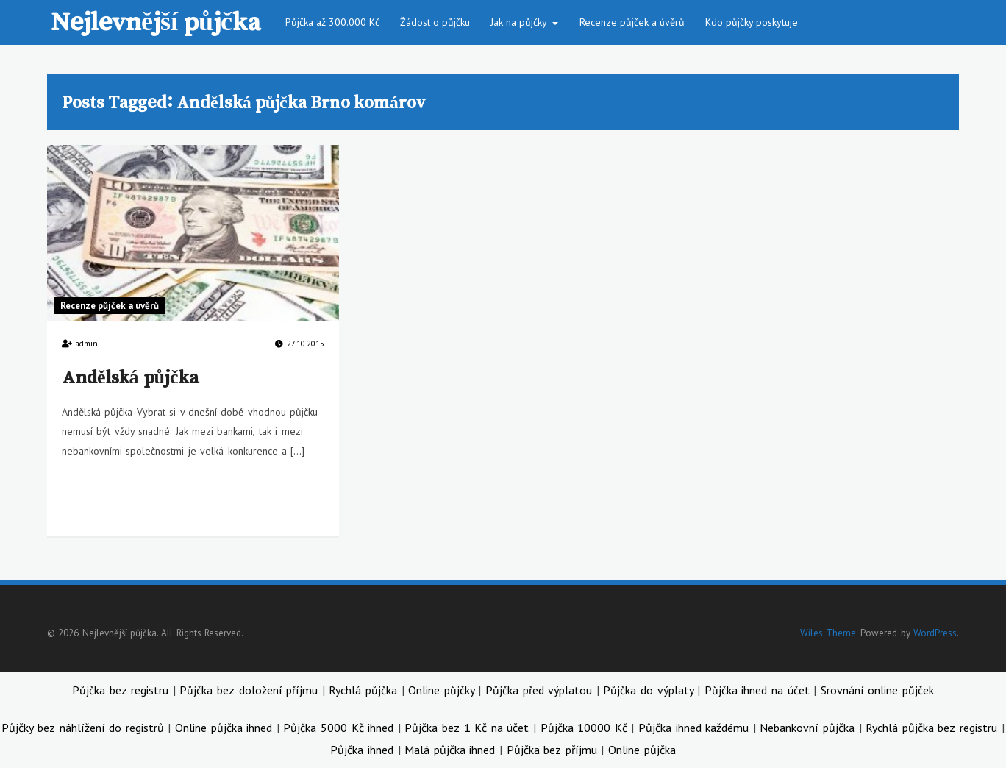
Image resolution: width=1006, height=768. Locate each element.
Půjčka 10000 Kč (586, 727)
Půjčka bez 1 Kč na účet (468, 727)
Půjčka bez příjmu (552, 749)
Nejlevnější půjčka (155, 20)
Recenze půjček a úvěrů (632, 22)
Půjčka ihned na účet (758, 690)
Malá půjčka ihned (449, 749)
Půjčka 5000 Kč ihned (340, 727)
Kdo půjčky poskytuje (751, 22)
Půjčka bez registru (122, 690)
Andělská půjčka (130, 376)
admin (87, 343)
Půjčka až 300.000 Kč (332, 22)
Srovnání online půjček (877, 690)
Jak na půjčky (518, 22)
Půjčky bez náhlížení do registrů (84, 727)
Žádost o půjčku (435, 22)
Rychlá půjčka (365, 690)
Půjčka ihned (361, 749)
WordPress (935, 633)
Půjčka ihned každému (695, 727)
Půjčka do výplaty (650, 690)
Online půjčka (642, 749)
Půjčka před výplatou (540, 690)
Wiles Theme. (828, 633)
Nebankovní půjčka (807, 727)
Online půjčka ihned (226, 727)
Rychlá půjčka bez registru (931, 727)
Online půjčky (443, 690)
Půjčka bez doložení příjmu (250, 690)
